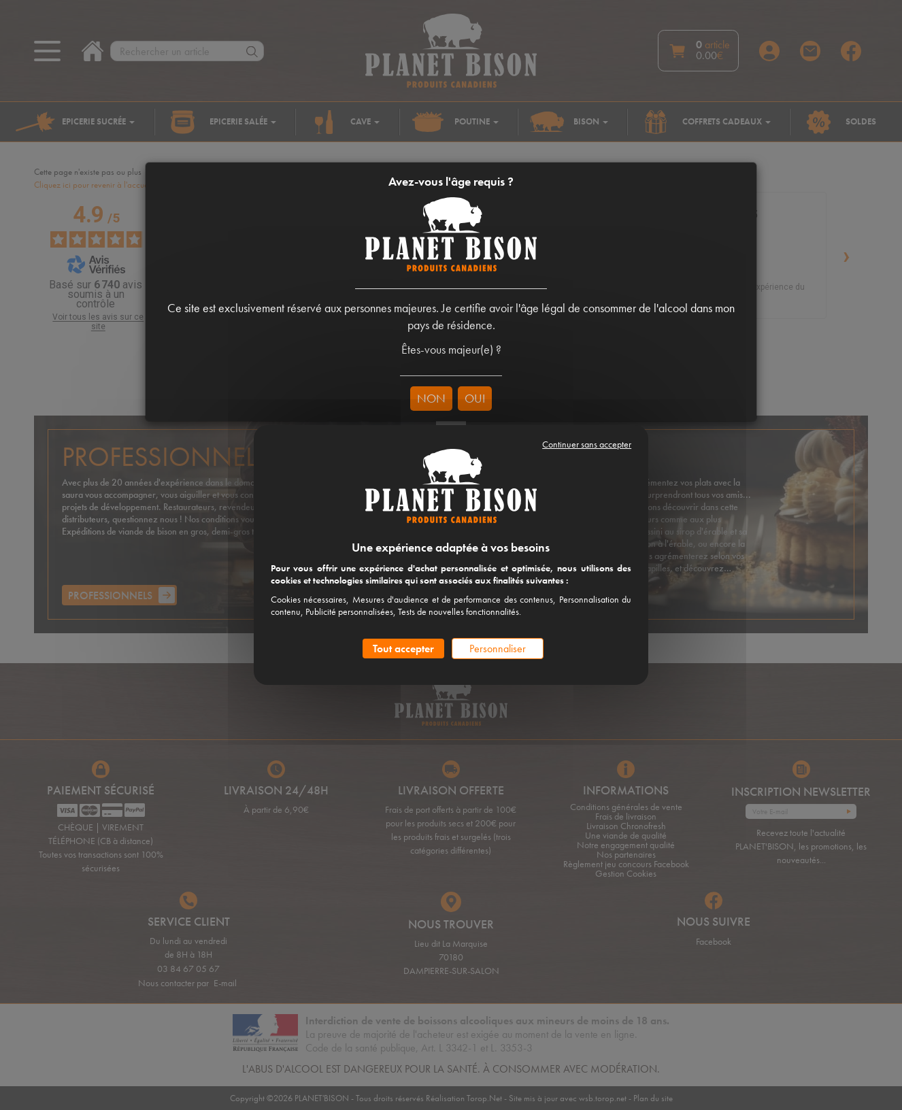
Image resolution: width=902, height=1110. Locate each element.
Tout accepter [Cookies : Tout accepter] (403, 648)
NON (431, 398)
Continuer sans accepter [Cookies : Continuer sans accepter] (586, 444)
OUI (475, 398)
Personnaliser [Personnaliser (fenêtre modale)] (497, 648)
